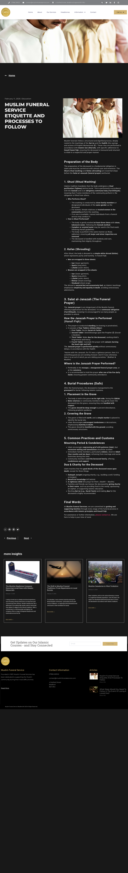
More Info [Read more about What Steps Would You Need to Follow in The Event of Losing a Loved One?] (103, 695)
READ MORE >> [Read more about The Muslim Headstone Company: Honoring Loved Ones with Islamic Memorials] (9, 619)
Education (26, 99)
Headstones (65, 12)
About (39, 12)
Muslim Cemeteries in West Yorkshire (103, 586)
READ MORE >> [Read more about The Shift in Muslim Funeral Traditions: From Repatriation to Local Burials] (51, 612)
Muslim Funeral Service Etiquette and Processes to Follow (111, 678)
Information (80, 12)
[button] (102, 2)
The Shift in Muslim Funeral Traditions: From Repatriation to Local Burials (62, 588)
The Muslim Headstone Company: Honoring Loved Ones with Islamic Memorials (19, 588)
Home (30, 12)
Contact (93, 12)
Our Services (51, 12)
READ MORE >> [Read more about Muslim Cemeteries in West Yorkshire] (92, 608)
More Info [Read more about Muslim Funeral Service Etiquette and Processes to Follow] (103, 682)
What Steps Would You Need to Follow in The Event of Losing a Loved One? (113, 691)
